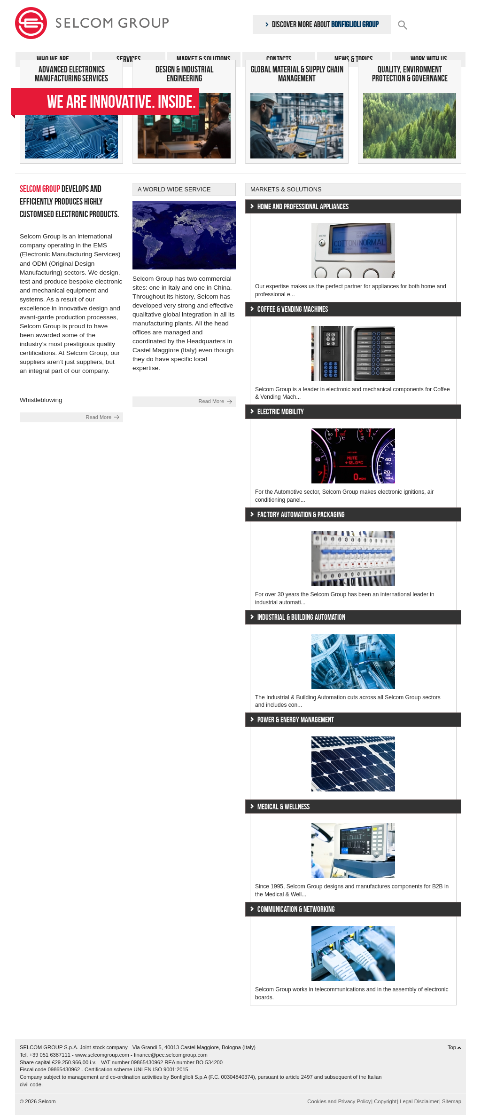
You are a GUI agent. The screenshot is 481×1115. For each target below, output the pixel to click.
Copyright (385, 1101)
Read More (98, 417)
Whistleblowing (41, 399)
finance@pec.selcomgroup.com (171, 1055)
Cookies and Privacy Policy (339, 1101)
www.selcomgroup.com (102, 1055)
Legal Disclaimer (419, 1101)
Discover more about (322, 24)
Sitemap (451, 1101)
